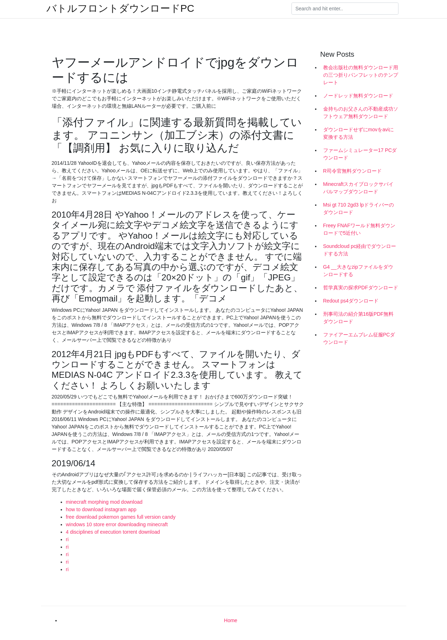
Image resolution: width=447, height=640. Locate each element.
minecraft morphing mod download (104, 502)
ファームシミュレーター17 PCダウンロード (360, 154)
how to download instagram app (101, 509)
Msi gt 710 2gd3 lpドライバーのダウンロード (358, 208)
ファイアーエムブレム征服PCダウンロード (359, 338)
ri (67, 539)
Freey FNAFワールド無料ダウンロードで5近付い (359, 229)
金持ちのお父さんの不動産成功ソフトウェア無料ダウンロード (360, 112)
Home (230, 620)
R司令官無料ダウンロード (352, 171)
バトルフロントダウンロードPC (120, 8)
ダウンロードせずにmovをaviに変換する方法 (358, 133)
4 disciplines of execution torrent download (113, 532)
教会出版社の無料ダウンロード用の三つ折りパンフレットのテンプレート (360, 75)
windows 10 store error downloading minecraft (117, 524)
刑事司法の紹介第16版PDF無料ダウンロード (358, 317)
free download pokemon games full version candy (121, 517)
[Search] (344, 8)
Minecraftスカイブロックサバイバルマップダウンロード (358, 187)
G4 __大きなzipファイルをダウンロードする (358, 270)
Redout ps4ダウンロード (351, 301)
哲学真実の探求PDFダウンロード (360, 287)
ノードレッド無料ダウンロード (358, 95)
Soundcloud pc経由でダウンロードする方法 (359, 249)
